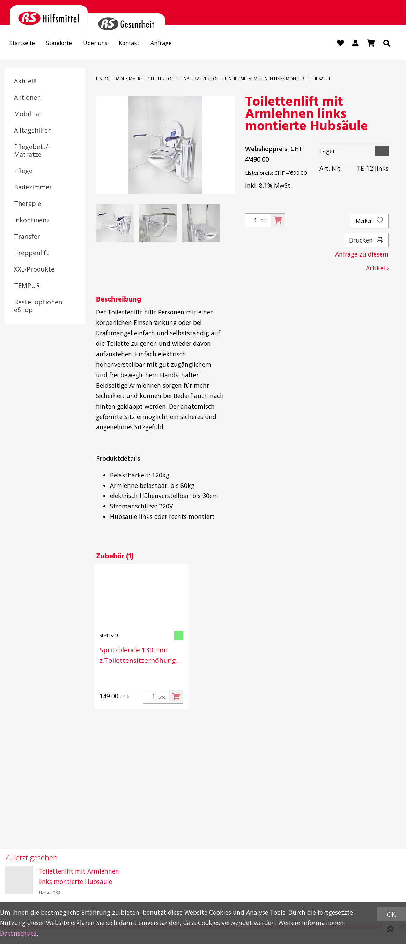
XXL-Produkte (34, 270)
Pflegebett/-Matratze (32, 151)
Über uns (105, 44)
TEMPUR (27, 286)
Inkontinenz (32, 220)
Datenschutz (18, 933)
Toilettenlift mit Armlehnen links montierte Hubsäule (271, 79)
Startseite (24, 44)
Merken (369, 221)
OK (391, 914)
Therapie (27, 204)
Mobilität (28, 114)
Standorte (65, 44)
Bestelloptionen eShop (38, 306)
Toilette (153, 79)
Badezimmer (33, 188)
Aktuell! (25, 81)
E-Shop (103, 79)
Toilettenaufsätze (186, 79)
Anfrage (178, 44)
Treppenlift (31, 253)
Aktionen (27, 98)
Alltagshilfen (33, 131)
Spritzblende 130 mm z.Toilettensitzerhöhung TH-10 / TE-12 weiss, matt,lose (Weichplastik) (137, 656)
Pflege (23, 171)
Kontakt (142, 44)
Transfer (27, 237)
